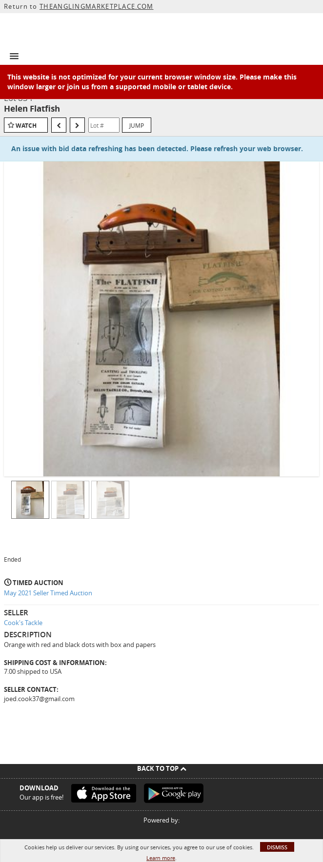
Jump (136, 125)
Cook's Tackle (23, 622)
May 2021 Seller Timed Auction (48, 592)
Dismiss (277, 847)
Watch (26, 125)
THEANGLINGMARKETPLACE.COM (97, 6)
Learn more (160, 858)
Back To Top (161, 768)
